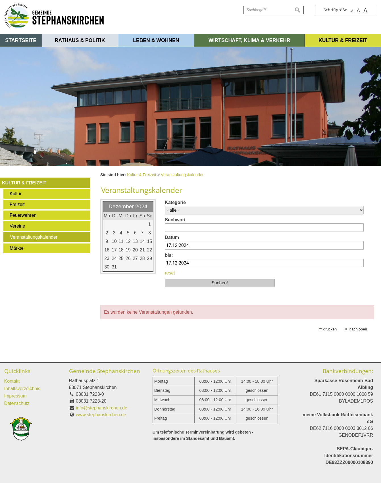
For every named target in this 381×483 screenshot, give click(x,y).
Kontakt (12, 381)
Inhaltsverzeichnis (22, 388)
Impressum (15, 396)
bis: (169, 255)
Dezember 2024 (128, 206)
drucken (330, 329)
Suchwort (175, 219)
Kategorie (175, 202)
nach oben (358, 329)
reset (170, 272)
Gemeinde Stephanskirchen (104, 371)
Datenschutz (17, 403)
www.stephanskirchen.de (101, 414)
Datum (172, 237)
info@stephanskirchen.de (101, 407)
